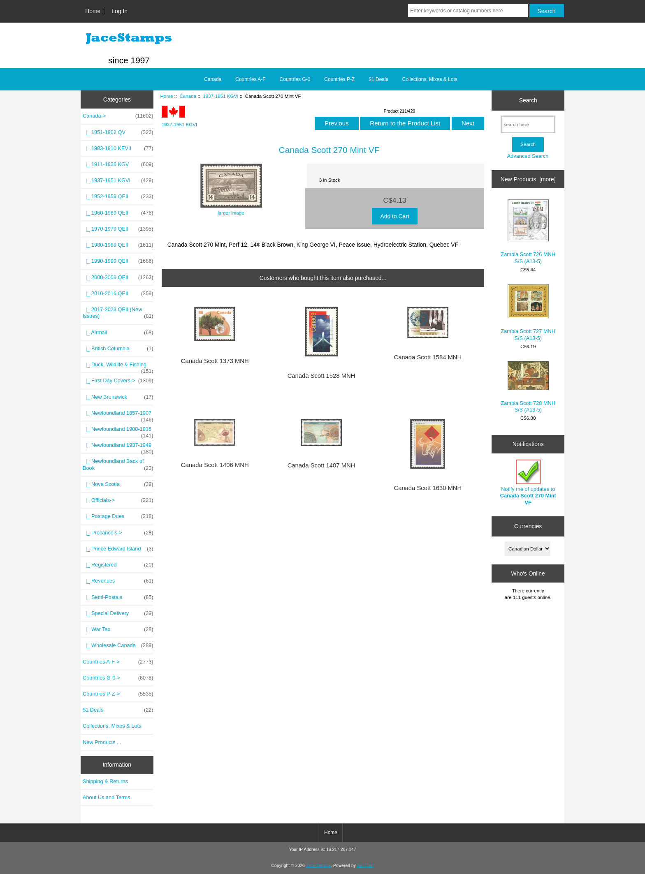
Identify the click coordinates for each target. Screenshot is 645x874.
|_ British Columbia (118, 348)
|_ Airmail (118, 332)
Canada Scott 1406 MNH (215, 465)
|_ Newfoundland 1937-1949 (118, 447)
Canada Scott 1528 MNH (321, 375)
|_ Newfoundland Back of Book (118, 464)
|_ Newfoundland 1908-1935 (118, 431)
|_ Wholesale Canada (118, 645)
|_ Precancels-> (118, 532)
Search (528, 100)
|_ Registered (118, 565)
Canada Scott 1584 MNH (428, 357)
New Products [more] (528, 179)
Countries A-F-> (118, 662)
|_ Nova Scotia (118, 484)
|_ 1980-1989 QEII (118, 245)
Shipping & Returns (105, 781)
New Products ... (102, 742)
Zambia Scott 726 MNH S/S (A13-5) (528, 231)
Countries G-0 (295, 79)
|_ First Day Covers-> (118, 380)
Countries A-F (250, 79)
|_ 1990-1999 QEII (118, 261)
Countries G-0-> (118, 678)
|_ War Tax (118, 629)
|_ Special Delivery (118, 613)
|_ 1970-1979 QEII (118, 229)
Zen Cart (365, 865)
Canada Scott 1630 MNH (428, 488)
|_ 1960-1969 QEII (118, 213)
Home (92, 11)
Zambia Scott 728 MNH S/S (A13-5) (528, 387)
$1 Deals (378, 79)
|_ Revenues (118, 581)
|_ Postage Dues (118, 516)
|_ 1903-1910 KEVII (118, 148)
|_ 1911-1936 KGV (118, 164)
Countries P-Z (339, 79)
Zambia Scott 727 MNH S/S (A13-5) (528, 312)
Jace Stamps (318, 865)
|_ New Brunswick (118, 397)
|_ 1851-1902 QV (118, 132)
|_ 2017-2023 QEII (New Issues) (118, 312)
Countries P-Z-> (118, 694)
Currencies (528, 526)
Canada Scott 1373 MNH (215, 361)
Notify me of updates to (528, 483)
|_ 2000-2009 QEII (118, 277)
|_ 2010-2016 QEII (118, 293)
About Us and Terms (106, 797)
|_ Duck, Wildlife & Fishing (118, 366)
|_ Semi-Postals (118, 597)
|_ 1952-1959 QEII (118, 196)
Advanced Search (528, 156)
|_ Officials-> (118, 500)
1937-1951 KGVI (220, 96)
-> (118, 116)
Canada (187, 96)
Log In (119, 11)
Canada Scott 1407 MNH (321, 465)
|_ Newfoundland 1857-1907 (118, 415)
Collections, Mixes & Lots (429, 79)
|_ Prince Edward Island (118, 549)
